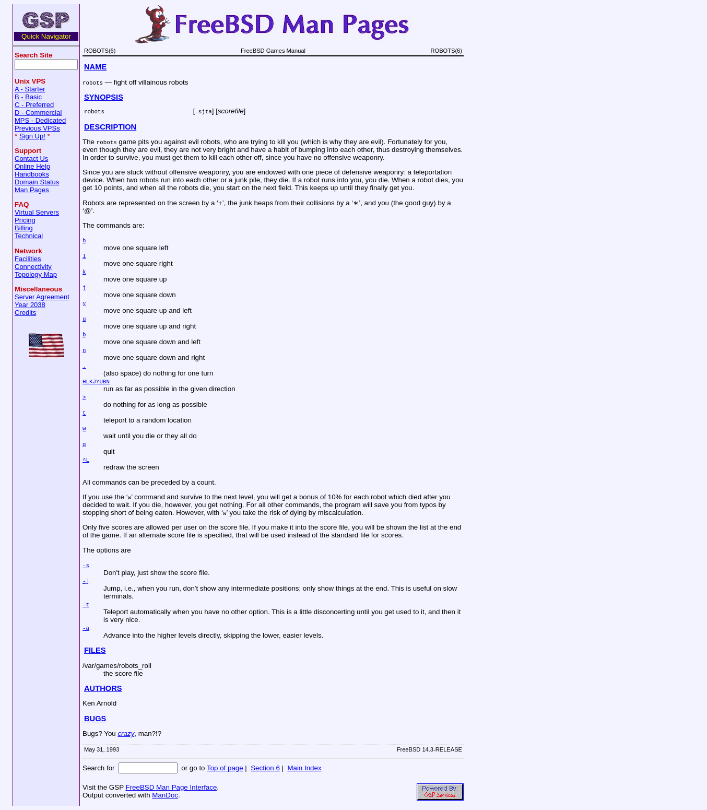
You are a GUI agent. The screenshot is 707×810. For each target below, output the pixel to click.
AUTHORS (103, 688)
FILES (95, 650)
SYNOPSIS (103, 97)
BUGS (95, 718)
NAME (95, 67)
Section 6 (265, 768)
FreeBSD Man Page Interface (171, 787)
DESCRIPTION (110, 127)
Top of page (225, 768)
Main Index (304, 768)
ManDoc (165, 795)
